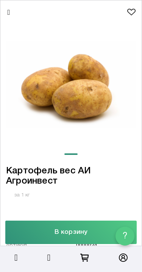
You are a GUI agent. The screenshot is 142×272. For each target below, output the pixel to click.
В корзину (71, 232)
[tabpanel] (71, 84)
